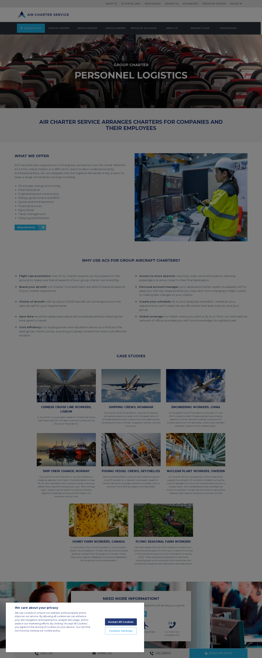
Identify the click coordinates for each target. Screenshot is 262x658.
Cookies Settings (121, 630)
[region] (75, 627)
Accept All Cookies (121, 621)
